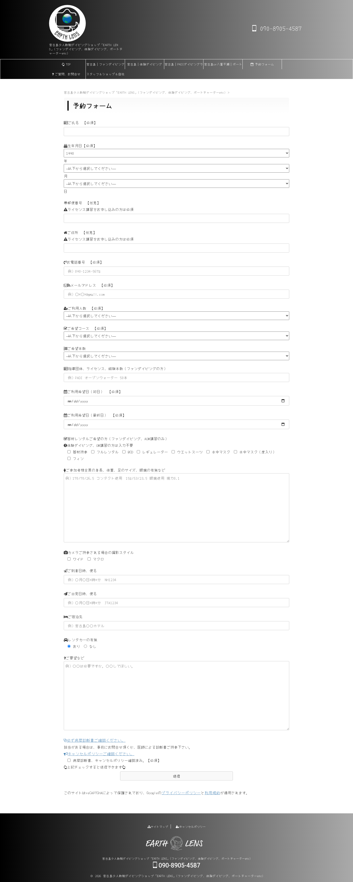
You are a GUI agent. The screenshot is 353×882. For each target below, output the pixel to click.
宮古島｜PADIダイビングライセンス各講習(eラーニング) (183, 65)
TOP (66, 64)
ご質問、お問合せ (66, 74)
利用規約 (209, 792)
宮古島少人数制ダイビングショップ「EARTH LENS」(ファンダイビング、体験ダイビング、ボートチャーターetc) (176, 858)
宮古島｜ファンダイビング (105, 64)
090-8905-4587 (277, 28)
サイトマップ (158, 826)
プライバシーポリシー (180, 792)
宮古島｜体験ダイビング (144, 64)
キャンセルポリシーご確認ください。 (97, 753)
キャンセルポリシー (191, 826)
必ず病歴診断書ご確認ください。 (93, 740)
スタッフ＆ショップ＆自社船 (105, 75)
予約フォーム (262, 64)
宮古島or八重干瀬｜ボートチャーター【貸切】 (223, 65)
